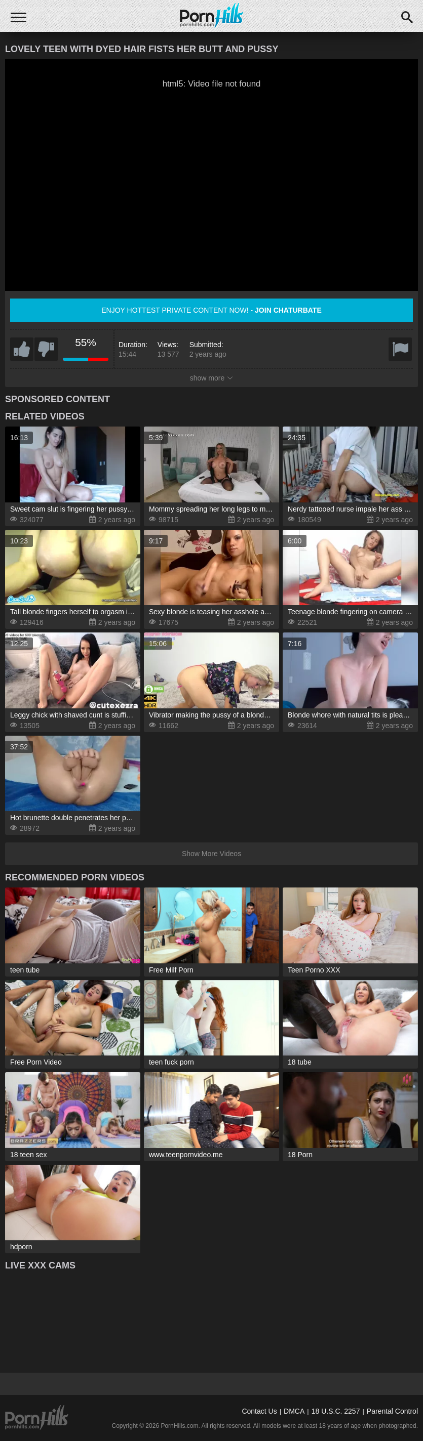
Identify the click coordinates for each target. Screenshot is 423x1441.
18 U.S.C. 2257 (336, 1411)
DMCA (294, 1411)
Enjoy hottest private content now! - (211, 310)
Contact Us (259, 1411)
